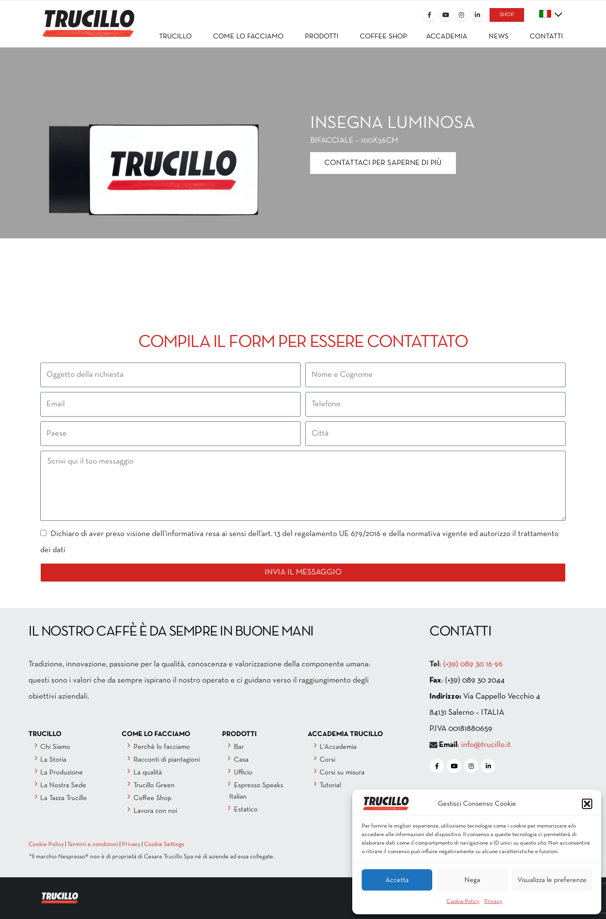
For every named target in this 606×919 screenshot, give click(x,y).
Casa (241, 759)
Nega (472, 880)
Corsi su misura (342, 772)
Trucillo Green (154, 785)
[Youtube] (445, 14)
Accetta (397, 880)
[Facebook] (429, 14)
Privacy (493, 901)
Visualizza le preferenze (552, 880)
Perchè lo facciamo (162, 747)
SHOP (506, 14)
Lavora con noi (155, 811)
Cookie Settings (164, 844)
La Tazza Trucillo (63, 798)
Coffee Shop (152, 798)
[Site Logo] (87, 17)
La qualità (148, 772)
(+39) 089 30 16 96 (473, 664)
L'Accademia (338, 747)
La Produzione (61, 772)
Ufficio (243, 772)
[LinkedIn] (477, 14)
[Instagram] (461, 14)
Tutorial (330, 785)
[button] (587, 804)
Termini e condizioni (92, 844)
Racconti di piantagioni (167, 759)
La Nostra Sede (63, 785)
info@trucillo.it (486, 744)
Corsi (327, 759)
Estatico (246, 809)
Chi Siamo (55, 747)
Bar (239, 747)
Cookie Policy (463, 901)
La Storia (53, 759)
